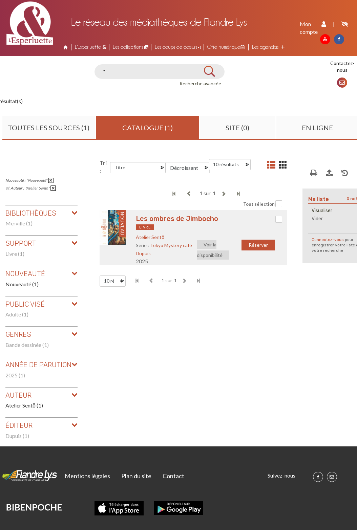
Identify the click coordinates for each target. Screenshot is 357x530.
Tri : (103, 166)
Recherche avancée (200, 83)
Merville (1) (19, 223)
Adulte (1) (16, 314)
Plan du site (136, 476)
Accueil (65, 47)
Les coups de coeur (175, 47)
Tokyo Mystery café (171, 245)
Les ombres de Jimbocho (177, 219)
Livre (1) (14, 253)
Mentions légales (87, 476)
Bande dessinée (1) (27, 344)
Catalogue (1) (147, 128)
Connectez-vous (328, 239)
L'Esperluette (88, 47)
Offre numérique (223, 47)
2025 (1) (15, 375)
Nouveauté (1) (22, 284)
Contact (173, 476)
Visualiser (322, 211)
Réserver (258, 245)
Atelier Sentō (150, 237)
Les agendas (265, 47)
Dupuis (143, 253)
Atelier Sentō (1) (24, 405)
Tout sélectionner (262, 204)
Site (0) (237, 128)
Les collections (128, 47)
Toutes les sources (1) (48, 128)
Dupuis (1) (17, 436)
